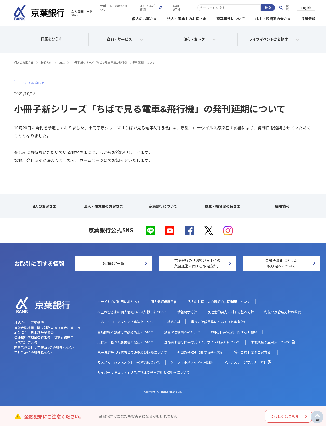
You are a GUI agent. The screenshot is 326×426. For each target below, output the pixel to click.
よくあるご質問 (227, 7)
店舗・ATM (259, 7)
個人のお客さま (144, 17)
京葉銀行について (230, 17)
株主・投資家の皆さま (273, 17)
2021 (62, 62)
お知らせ (46, 62)
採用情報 (308, 17)
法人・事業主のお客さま (186, 17)
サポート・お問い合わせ (187, 7)
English (306, 7)
